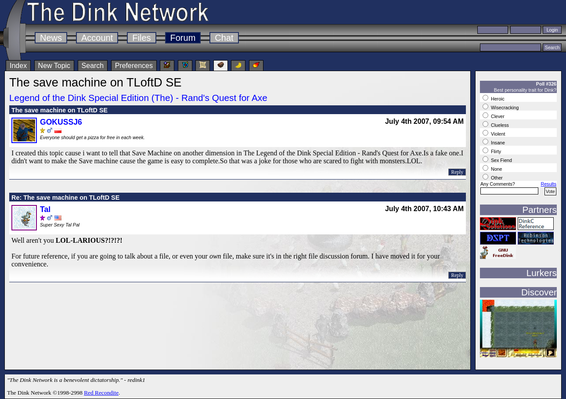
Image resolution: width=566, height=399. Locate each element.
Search (93, 65)
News (51, 38)
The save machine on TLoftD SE (59, 110)
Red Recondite (101, 392)
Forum (183, 38)
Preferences (134, 65)
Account (97, 38)
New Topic (54, 65)
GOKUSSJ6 (61, 122)
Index (18, 65)
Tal (45, 209)
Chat (224, 38)
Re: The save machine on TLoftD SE (65, 197)
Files (141, 38)
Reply (457, 172)
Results (548, 184)
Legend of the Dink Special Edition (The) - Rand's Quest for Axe (138, 98)
